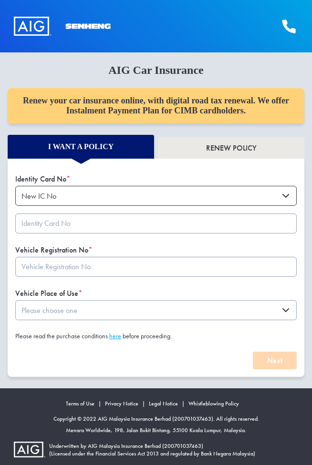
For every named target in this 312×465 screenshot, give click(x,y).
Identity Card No (43, 179)
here (115, 336)
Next (274, 360)
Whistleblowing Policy (213, 403)
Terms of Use (80, 403)
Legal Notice (163, 403)
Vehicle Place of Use (49, 293)
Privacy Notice (121, 403)
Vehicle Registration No (54, 250)
